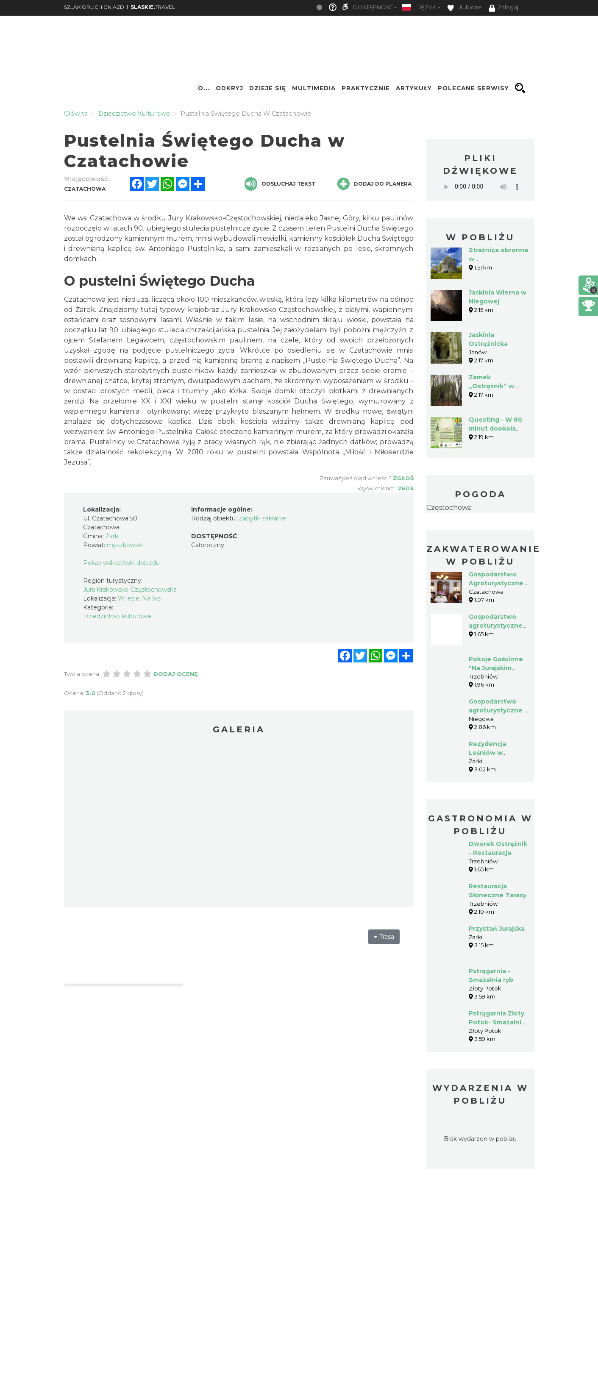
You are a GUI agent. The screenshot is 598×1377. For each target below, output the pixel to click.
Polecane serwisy (473, 88)
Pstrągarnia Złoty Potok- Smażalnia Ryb (497, 1022)
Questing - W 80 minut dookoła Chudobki (495, 428)
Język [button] (427, 7)
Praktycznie (366, 88)
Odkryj (229, 88)
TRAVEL (153, 7)
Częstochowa (449, 508)
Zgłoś (403, 478)
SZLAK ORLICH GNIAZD (94, 7)
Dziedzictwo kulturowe (117, 616)
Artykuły (414, 88)
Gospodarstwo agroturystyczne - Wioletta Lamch (498, 710)
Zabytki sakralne (262, 518)
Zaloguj (503, 8)
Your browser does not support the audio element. (480, 186)
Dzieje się (267, 88)
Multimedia (314, 88)
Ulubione (464, 7)
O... (204, 88)
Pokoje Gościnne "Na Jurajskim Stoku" (496, 668)
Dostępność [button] (373, 7)
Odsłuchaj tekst (280, 184)
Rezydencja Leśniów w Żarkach (487, 752)
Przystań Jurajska (497, 928)
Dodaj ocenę (175, 673)
